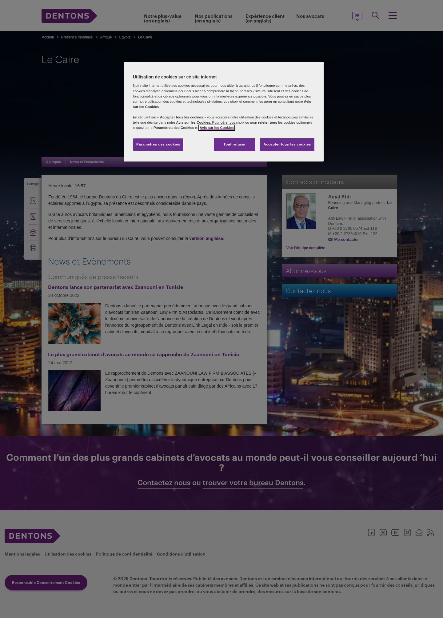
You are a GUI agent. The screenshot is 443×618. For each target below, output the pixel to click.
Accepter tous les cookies (287, 144)
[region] (224, 111)
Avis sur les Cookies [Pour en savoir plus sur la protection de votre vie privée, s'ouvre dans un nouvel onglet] (217, 128)
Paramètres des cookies (158, 144)
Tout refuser (234, 144)
